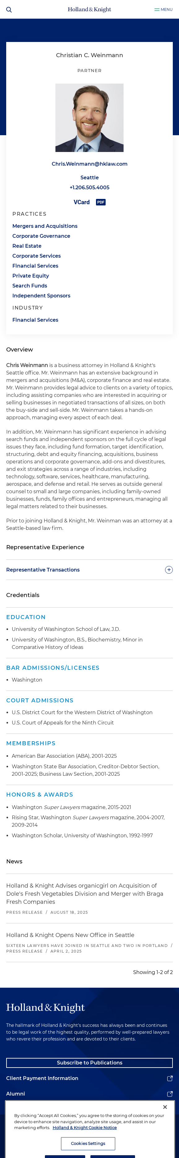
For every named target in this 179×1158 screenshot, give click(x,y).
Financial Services (35, 266)
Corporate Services (36, 256)
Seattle (90, 178)
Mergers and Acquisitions (44, 226)
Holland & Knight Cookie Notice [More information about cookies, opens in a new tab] (85, 1143)
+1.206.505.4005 (89, 188)
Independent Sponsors (41, 296)
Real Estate (26, 246)
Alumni (15, 1094)
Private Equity (30, 276)
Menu (167, 9)
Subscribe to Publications (89, 1063)
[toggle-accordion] (89, 570)
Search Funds (29, 286)
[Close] (165, 1123)
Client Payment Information (42, 1078)
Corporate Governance (41, 236)
